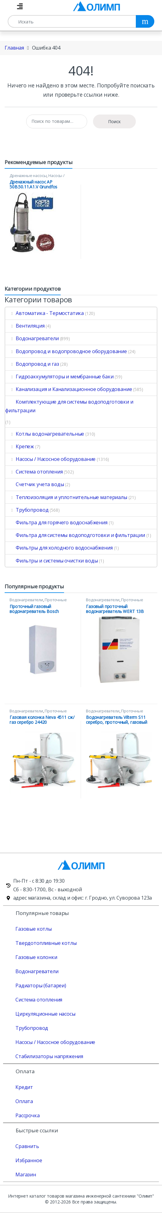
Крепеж (19, 446)
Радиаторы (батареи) (40, 985)
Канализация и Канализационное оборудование (68, 389)
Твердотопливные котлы (46, 943)
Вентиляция (25, 325)
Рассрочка (27, 1115)
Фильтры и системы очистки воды (51, 560)
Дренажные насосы (28, 175)
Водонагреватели (32, 338)
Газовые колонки (36, 957)
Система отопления (34, 471)
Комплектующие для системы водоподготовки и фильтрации (69, 405)
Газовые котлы (33, 928)
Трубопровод (26, 509)
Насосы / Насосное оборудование (37, 177)
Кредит (24, 1087)
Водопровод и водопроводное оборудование (66, 351)
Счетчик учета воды (34, 484)
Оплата (24, 1101)
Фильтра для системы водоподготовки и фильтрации (75, 535)
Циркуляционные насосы (45, 1013)
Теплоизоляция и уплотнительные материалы (66, 497)
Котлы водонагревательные (44, 433)
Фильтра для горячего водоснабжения (56, 522)
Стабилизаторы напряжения (49, 1056)
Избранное (28, 1160)
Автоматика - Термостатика (44, 313)
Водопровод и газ (32, 364)
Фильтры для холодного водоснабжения (59, 547)
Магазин (25, 1174)
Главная (14, 47)
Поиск (114, 121)
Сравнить (27, 1146)
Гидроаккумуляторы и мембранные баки (59, 376)
